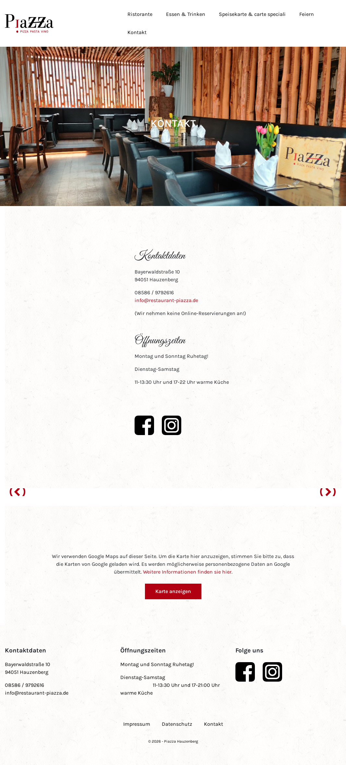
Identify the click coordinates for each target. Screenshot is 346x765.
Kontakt (137, 32)
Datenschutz (177, 724)
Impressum (136, 724)
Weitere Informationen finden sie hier (187, 572)
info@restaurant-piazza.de (166, 300)
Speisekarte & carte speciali (252, 14)
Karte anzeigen (173, 591)
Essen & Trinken (185, 14)
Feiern (306, 14)
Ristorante (139, 14)
